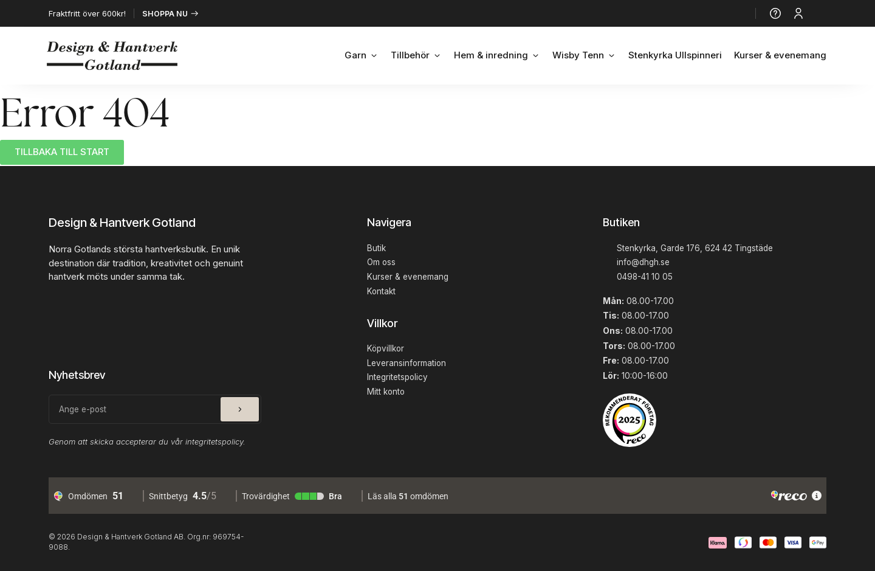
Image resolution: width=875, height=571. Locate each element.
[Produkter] (820, 13)
